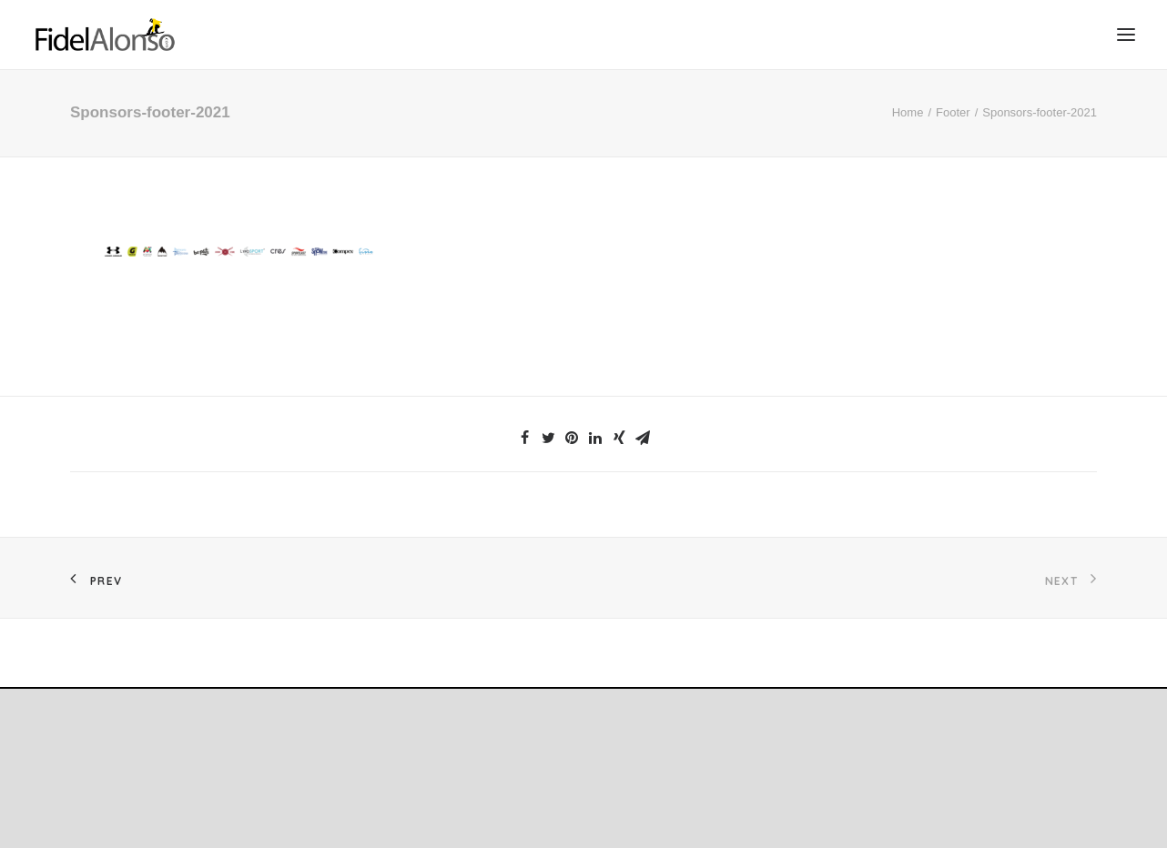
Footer (953, 112)
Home (908, 112)
